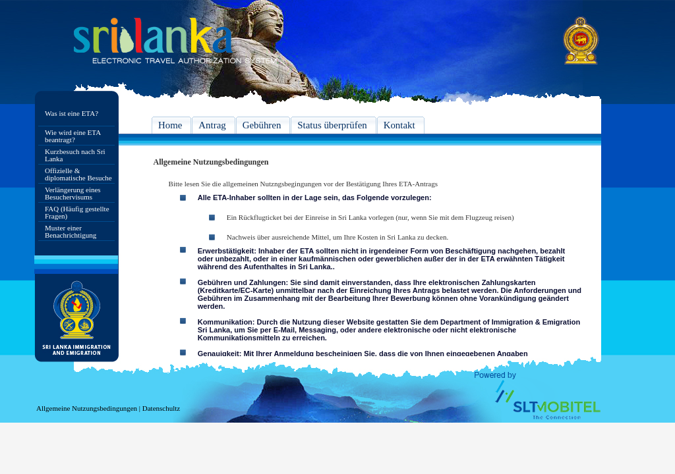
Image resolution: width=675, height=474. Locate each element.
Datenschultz (161, 408)
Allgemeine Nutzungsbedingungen (86, 408)
